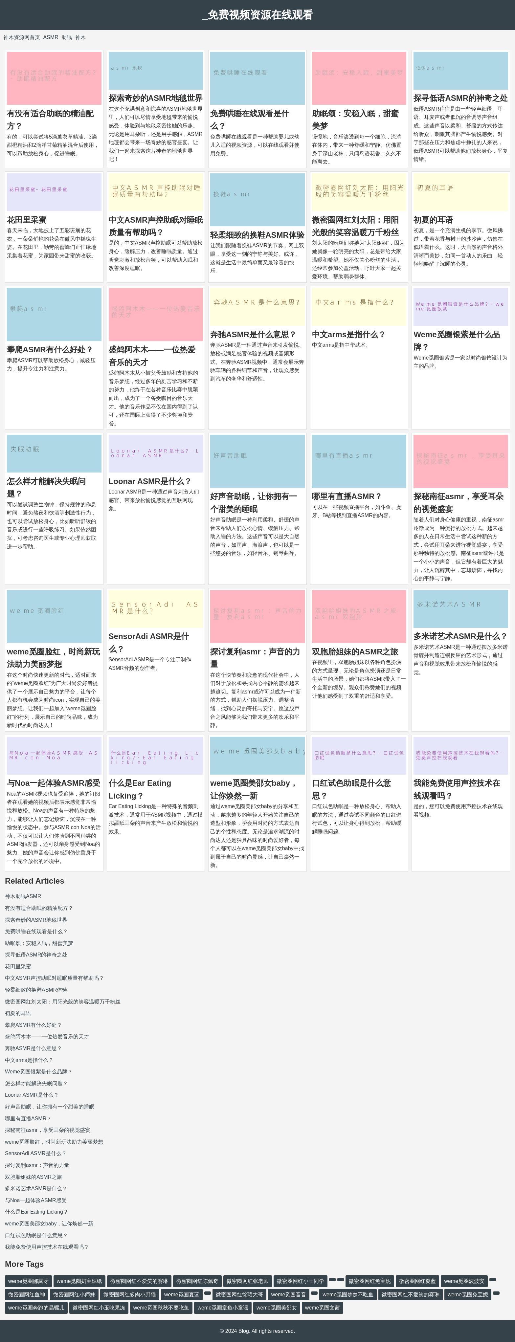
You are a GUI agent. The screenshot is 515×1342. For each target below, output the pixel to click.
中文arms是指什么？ (349, 334)
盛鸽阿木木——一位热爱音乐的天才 (47, 1036)
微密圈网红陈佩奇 (197, 1281)
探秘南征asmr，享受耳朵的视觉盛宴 (47, 1130)
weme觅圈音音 (288, 1294)
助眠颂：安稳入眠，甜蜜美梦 (39, 943)
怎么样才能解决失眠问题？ (36, 1083)
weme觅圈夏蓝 (181, 1294)
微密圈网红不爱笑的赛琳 (139, 1281)
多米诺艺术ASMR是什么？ (461, 636)
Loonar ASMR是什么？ (150, 481)
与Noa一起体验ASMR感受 (53, 783)
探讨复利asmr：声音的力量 (37, 1165)
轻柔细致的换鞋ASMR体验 (257, 235)
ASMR (50, 37)
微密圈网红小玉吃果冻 (99, 1307)
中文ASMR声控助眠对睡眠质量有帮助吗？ (54, 978)
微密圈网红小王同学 (300, 1281)
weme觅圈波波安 (464, 1281)
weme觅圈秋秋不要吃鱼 (161, 1307)
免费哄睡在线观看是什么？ (36, 931)
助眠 (66, 37)
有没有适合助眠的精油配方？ (39, 908)
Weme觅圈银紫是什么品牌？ (39, 1071)
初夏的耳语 (433, 219)
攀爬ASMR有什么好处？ (50, 349)
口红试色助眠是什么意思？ (36, 1235)
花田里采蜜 (26, 219)
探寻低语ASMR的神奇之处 (461, 98)
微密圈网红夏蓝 (417, 1281)
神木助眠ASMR (23, 896)
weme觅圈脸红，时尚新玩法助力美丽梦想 (54, 1142)
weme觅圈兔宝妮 (468, 1294)
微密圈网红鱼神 (26, 1294)
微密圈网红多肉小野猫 (129, 1294)
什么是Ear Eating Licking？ (36, 1212)
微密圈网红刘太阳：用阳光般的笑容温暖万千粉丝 (63, 1001)
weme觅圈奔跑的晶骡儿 (36, 1307)
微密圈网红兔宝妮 (370, 1281)
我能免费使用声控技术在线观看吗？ (47, 1247)
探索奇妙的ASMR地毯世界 (156, 98)
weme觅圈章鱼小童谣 (222, 1307)
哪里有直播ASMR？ (347, 496)
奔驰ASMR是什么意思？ (253, 334)
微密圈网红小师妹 (74, 1294)
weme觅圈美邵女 (277, 1307)
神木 (80, 37)
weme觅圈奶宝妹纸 (79, 1281)
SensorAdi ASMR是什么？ (36, 1153)
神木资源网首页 (21, 37)
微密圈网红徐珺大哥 (239, 1294)
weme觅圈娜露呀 (28, 1281)
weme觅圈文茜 (322, 1307)
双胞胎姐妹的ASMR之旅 (355, 651)
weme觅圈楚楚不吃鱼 (348, 1294)
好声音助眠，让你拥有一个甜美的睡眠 (49, 1107)
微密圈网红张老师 (248, 1281)
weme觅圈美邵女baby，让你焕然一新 (49, 1223)
